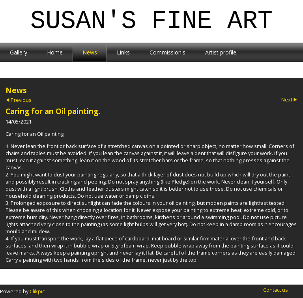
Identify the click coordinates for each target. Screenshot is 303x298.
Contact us (275, 289)
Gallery (18, 52)
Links (123, 52)
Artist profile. (221, 52)
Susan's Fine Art (151, 21)
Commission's (167, 52)
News (89, 52)
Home (55, 52)
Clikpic (37, 291)
